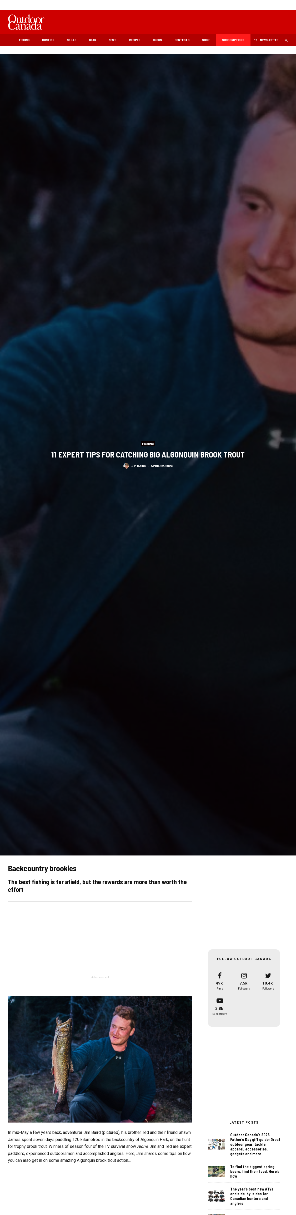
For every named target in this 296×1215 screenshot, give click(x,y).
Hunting (48, 40)
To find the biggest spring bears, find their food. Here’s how (254, 1173)
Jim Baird (138, 466)
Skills (71, 40)
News (112, 40)
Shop (205, 40)
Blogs (157, 40)
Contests (181, 40)
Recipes (134, 40)
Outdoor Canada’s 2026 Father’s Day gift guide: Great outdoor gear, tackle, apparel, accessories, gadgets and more (255, 1145)
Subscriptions (233, 40)
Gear (92, 40)
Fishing (24, 40)
